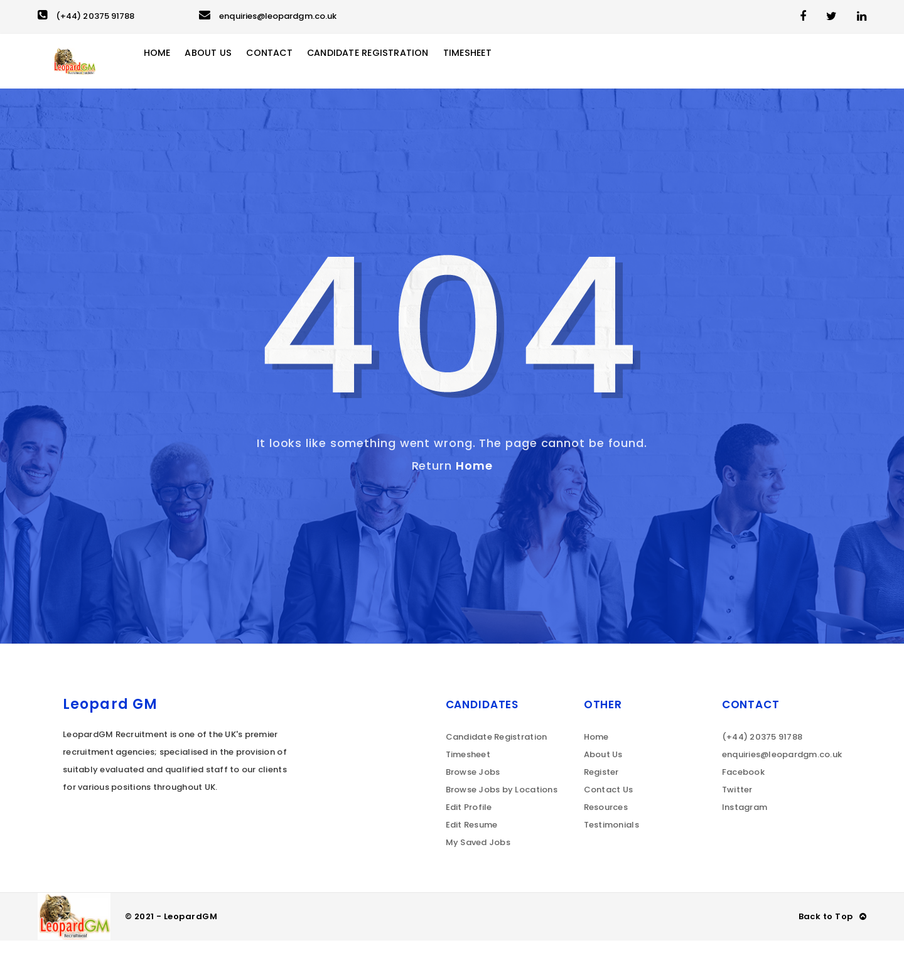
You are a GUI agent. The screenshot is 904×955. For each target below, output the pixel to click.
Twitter (737, 804)
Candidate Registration (402, 68)
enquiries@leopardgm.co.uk (267, 16)
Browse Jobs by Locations (501, 804)
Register (601, 786)
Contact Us (608, 804)
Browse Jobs (473, 786)
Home (177, 68)
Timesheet (510, 68)
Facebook (743, 786)
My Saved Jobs (478, 857)
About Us (231, 68)
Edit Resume (472, 839)
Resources (606, 822)
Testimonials (611, 839)
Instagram (744, 822)
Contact (296, 68)
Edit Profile (469, 822)
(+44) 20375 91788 (86, 16)
